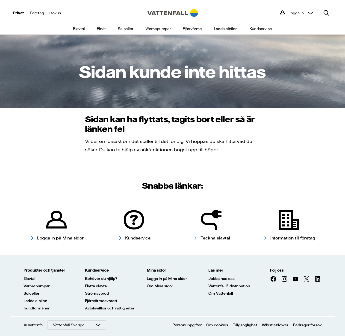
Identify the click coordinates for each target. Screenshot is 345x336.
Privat (18, 13)
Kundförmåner (37, 308)
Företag (37, 13)
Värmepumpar (158, 28)
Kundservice (261, 28)
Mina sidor (156, 270)
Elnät (101, 28)
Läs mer (215, 270)
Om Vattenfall (220, 293)
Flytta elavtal (96, 286)
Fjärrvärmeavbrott (101, 300)
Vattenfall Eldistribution (229, 286)
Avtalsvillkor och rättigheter (109, 308)
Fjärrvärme (192, 28)
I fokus (55, 13)
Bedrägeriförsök (307, 325)
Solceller (125, 28)
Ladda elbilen (226, 28)
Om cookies (217, 325)
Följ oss (277, 270)
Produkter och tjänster (44, 270)
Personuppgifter (187, 325)
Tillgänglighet (245, 325)
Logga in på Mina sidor (167, 278)
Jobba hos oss (221, 278)
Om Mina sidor (160, 286)
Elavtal (79, 28)
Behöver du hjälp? (101, 278)
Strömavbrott (97, 293)
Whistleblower (275, 325)
